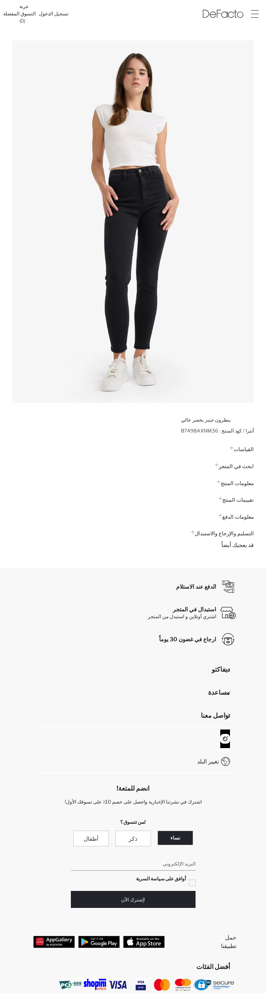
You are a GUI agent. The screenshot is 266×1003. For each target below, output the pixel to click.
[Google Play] (99, 941)
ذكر (133, 838)
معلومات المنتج (235, 483)
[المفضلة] (11, 13)
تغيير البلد (208, 761)
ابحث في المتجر (234, 466)
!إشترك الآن (133, 900)
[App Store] (144, 941)
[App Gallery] (54, 941)
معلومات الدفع (236, 516)
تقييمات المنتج (236, 499)
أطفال (91, 838)
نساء (175, 838)
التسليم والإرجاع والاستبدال (222, 533)
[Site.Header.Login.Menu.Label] (255, 14)
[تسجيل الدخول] (53, 13)
